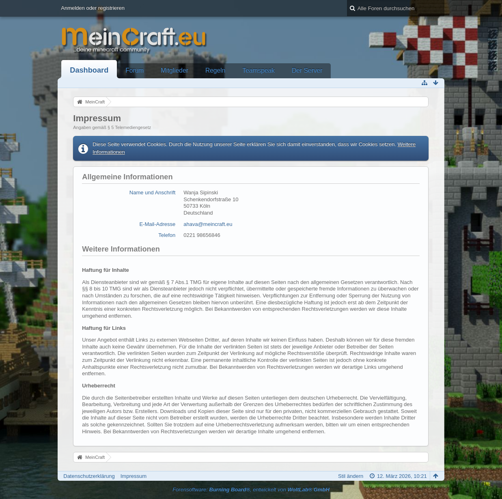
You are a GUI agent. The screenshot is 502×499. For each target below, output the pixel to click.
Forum (134, 70)
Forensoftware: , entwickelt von (251, 489)
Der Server (307, 70)
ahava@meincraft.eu (207, 224)
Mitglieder (174, 70)
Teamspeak (258, 70)
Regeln (215, 70)
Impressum (134, 476)
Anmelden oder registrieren (93, 8)
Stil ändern (350, 476)
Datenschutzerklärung (88, 476)
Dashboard (89, 70)
